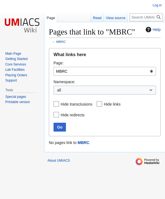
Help (152, 29)
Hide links (112, 104)
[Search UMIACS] (146, 17)
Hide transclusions (76, 104)
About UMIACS (58, 161)
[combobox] (105, 71)
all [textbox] (59, 90)
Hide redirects (72, 115)
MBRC (61, 41)
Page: (59, 63)
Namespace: (64, 82)
